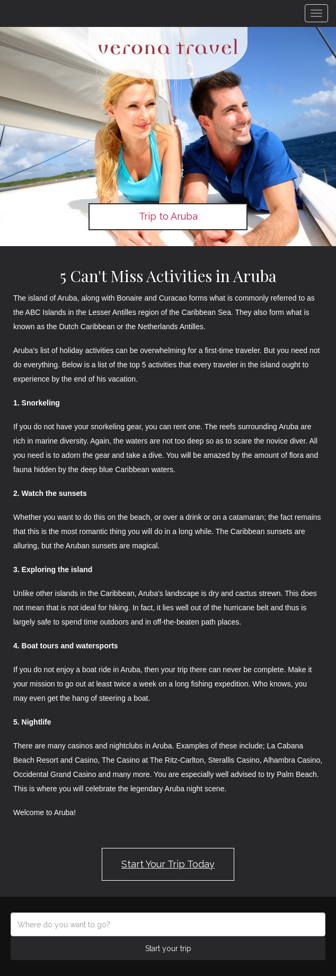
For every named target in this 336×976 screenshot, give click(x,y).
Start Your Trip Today (168, 864)
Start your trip (168, 948)
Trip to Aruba (168, 216)
